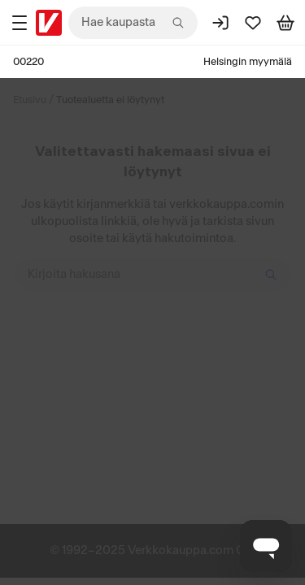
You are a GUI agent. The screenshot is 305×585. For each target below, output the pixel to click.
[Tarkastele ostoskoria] (285, 22)
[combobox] (133, 22)
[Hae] (271, 275)
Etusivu (29, 100)
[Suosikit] (253, 22)
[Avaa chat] (266, 546)
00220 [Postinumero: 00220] (28, 62)
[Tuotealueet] (19, 22)
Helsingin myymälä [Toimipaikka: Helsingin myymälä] (247, 62)
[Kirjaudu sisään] (220, 22)
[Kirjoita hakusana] (152, 274)
